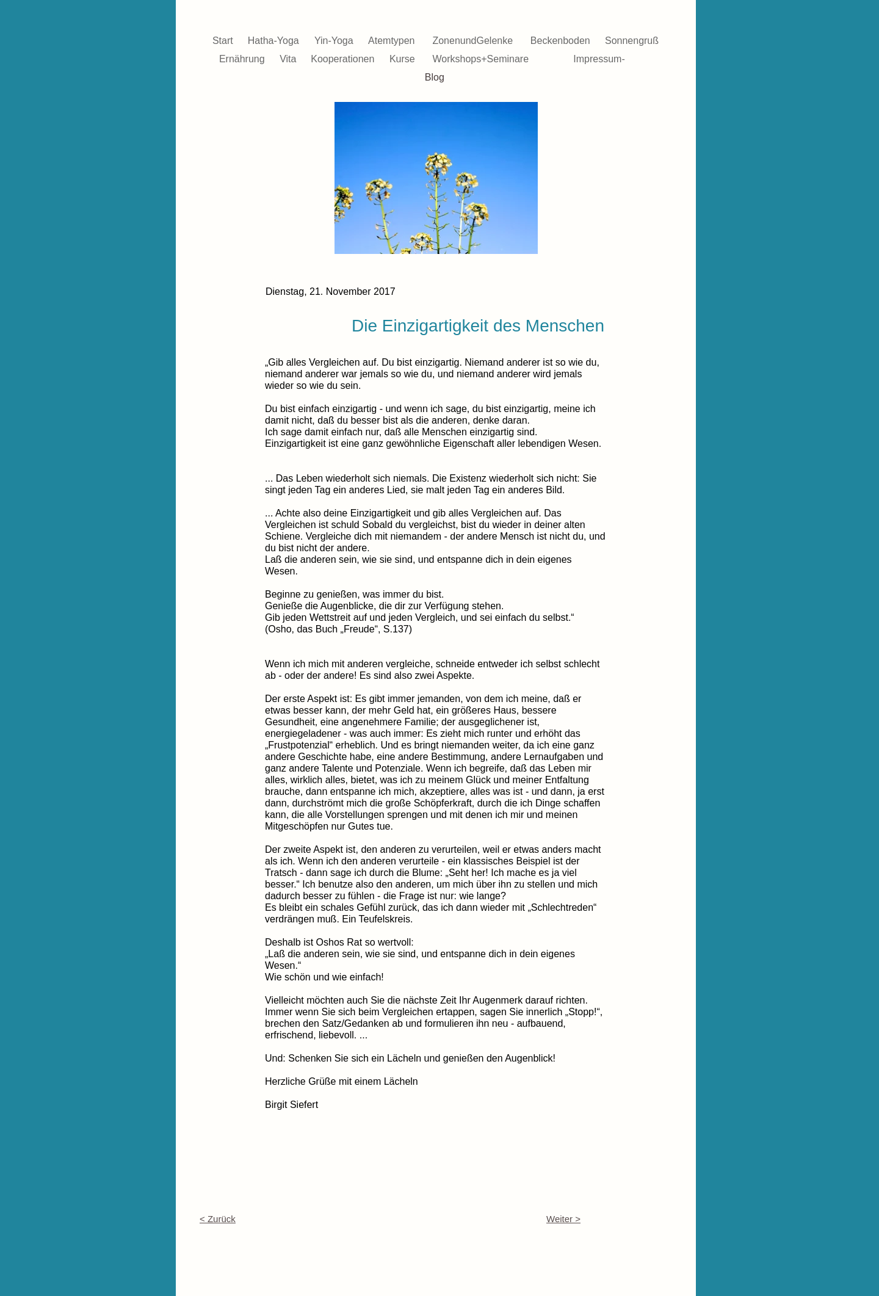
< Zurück (218, 1219)
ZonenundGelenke (473, 40)
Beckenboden (561, 40)
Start (224, 40)
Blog (436, 77)
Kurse (403, 59)
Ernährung (243, 59)
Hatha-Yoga (275, 40)
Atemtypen (393, 40)
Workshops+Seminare (482, 59)
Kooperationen (344, 59)
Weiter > (563, 1219)
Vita (289, 59)
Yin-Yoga (335, 40)
